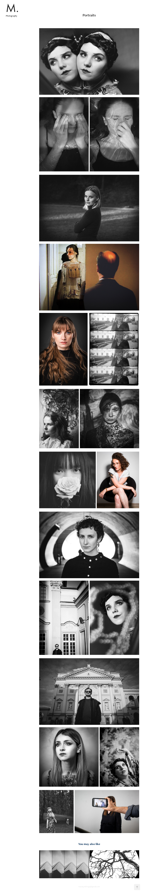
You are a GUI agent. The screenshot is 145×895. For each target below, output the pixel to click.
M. (12, 8)
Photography (11, 15)
